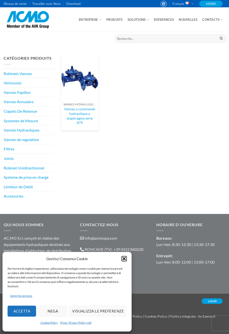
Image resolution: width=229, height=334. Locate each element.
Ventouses (12, 82)
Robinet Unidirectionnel (24, 168)
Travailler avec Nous (46, 4)
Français (183, 3)
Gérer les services (21, 296)
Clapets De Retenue (20, 111)
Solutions (138, 19)
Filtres (9, 148)
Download (73, 4)
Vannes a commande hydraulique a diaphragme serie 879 (79, 116)
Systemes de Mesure (21, 120)
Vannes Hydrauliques (22, 130)
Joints (9, 158)
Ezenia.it (209, 316)
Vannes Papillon (17, 92)
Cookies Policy (156, 316)
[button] (124, 258)
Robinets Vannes (18, 73)
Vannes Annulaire (18, 101)
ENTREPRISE (90, 19)
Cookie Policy (49, 322)
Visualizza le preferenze (98, 311)
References (164, 20)
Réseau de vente (15, 4)
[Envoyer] (221, 38)
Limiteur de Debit (18, 186)
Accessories (13, 196)
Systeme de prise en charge (26, 177)
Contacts (212, 19)
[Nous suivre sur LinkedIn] (163, 4)
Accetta (21, 311)
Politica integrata (182, 316)
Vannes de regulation (21, 139)
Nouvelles (188, 20)
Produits (114, 20)
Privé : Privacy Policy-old (75, 322)
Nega (53, 311)
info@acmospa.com (101, 238)
